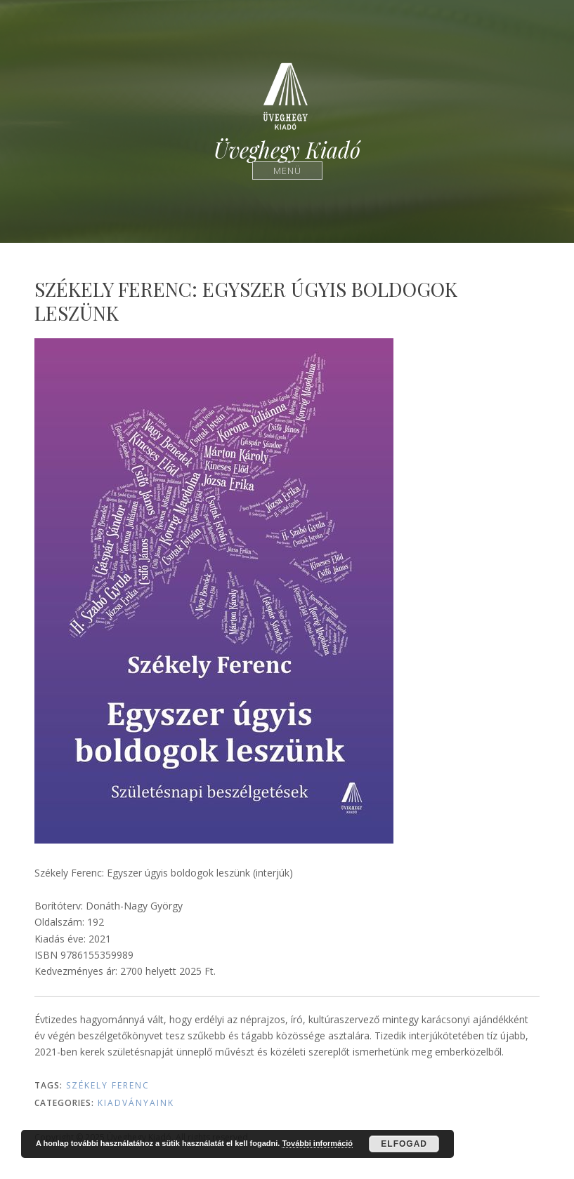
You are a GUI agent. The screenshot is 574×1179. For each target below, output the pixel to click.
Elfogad (404, 1144)
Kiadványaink (136, 1103)
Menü (287, 170)
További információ (317, 1143)
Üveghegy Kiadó (287, 149)
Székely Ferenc (108, 1085)
